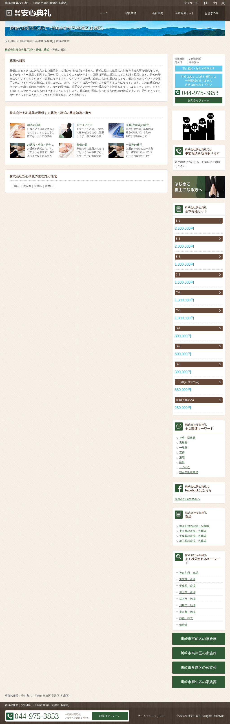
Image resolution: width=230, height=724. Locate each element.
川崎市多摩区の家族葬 (199, 667)
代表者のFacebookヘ (187, 499)
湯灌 (182, 457)
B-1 (178, 220)
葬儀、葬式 (42, 49)
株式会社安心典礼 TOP (19, 49)
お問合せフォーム (198, 100)
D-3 (178, 364)
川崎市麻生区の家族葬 (199, 682)
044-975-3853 (200, 92)
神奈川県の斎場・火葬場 (194, 526)
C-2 (178, 292)
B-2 (178, 238)
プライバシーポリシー (150, 716)
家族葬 (183, 442)
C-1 (178, 274)
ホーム (104, 13)
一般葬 (183, 447)
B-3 (178, 256)
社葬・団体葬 (187, 437)
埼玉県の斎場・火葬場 (192, 540)
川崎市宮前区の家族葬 (199, 639)
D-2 (178, 346)
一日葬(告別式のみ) (187, 382)
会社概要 (157, 13)
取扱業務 (130, 13)
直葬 (182, 452)
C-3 (178, 310)
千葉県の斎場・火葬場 (192, 535)
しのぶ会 (184, 467)
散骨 (182, 462)
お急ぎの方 (211, 13)
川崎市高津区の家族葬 (199, 653)
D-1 (178, 328)
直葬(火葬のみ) (185, 400)
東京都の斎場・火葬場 (192, 531)
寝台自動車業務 (188, 472)
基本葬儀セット (184, 13)
